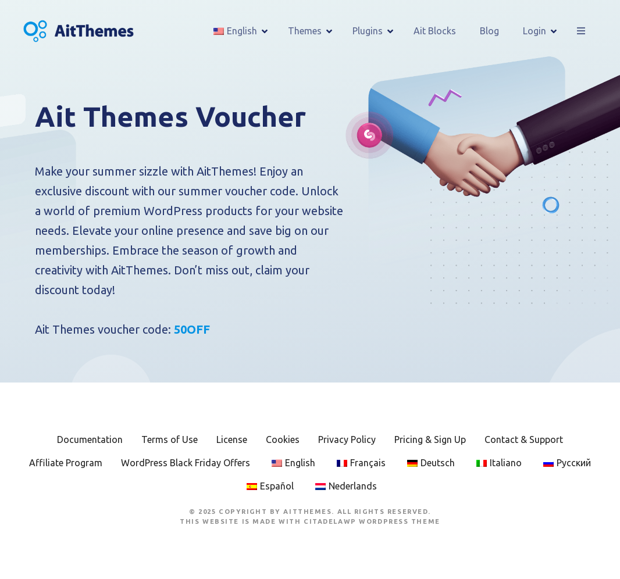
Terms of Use (169, 439)
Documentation (90, 439)
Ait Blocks (435, 31)
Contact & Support (523, 439)
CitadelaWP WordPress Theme (372, 521)
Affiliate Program (65, 463)
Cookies (283, 439)
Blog (489, 31)
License (231, 439)
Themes (305, 31)
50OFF (192, 329)
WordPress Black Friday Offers (185, 463)
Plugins (367, 31)
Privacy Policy (347, 439)
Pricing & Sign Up (430, 439)
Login (534, 31)
